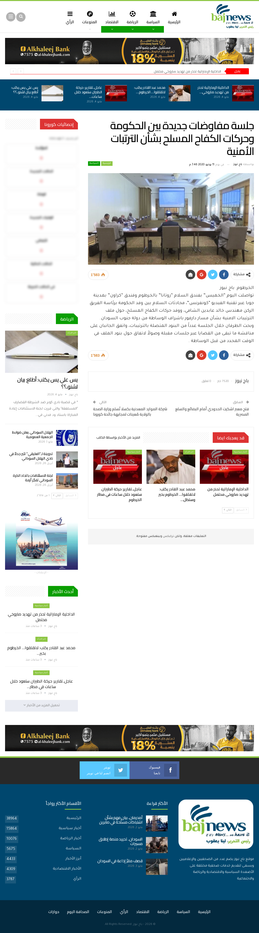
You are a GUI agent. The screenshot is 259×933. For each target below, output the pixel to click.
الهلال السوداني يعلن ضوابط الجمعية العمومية (32, 434)
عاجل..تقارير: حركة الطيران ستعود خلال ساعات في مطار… (41, 683)
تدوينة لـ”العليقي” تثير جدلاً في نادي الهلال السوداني (31, 456)
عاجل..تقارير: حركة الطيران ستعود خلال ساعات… (88, 92)
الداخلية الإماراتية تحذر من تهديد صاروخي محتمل (187, 71)
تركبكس (168, 536)
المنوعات (88, 17)
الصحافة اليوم (78, 911)
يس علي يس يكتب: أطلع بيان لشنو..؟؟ (24, 89)
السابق (241, 510)
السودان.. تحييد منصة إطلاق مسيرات (121, 841)
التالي (228, 510)
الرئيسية (176, 17)
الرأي (68, 17)
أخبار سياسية (240, 452)
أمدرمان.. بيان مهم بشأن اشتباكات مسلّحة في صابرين (121, 820)
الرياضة (133, 17)
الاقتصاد (111, 17)
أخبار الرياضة (70, 839)
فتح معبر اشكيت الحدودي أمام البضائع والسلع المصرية (212, 411)
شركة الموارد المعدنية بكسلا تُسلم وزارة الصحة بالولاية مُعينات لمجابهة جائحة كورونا (130, 411)
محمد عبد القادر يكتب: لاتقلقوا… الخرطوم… (149, 89)
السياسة (154, 17)
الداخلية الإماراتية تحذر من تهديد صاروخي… (213, 89)
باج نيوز (137, 924)
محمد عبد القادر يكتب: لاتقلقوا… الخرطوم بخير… (41, 650)
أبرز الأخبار (73, 859)
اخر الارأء (189, 452)
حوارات (53, 911)
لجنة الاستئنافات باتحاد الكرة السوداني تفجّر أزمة (33, 477)
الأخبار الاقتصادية (67, 869)
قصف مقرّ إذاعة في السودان (120, 860)
